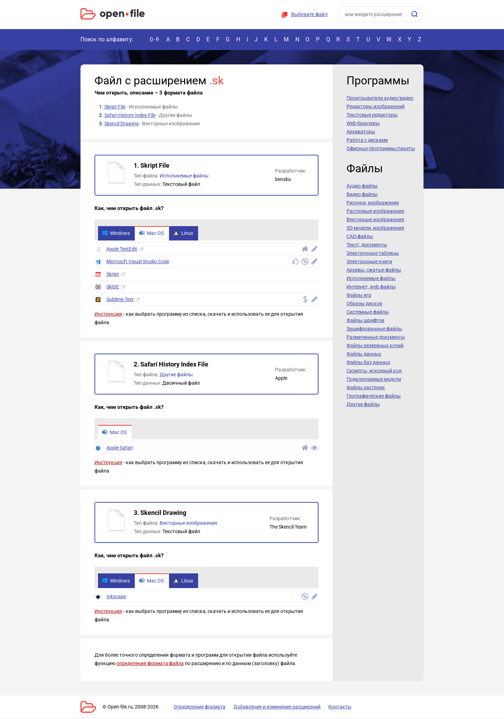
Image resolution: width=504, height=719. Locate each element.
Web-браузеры (363, 123)
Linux (185, 233)
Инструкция (108, 314)
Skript (112, 274)
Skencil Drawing (121, 123)
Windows (116, 233)
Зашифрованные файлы (374, 328)
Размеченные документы (375, 337)
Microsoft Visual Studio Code (137, 262)
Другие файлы (176, 375)
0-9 (155, 39)
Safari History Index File (129, 115)
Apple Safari (119, 448)
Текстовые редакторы (372, 115)
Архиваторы (360, 131)
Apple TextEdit (121, 249)
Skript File (114, 107)
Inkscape (116, 597)
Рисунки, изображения (372, 202)
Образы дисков (364, 303)
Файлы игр (358, 295)
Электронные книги (369, 261)
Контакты (333, 707)
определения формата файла (150, 664)
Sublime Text (120, 299)
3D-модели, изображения (375, 228)
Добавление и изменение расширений (272, 707)
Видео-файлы (362, 194)
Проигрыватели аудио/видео (379, 98)
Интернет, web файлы (371, 286)
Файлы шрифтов (365, 320)
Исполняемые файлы (184, 176)
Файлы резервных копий (375, 345)
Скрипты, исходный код (373, 371)
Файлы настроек (365, 387)
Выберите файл (309, 14)
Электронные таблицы (372, 253)
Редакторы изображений (375, 106)
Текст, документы (366, 244)
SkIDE (112, 287)
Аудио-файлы (362, 186)
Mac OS (152, 233)
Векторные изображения (188, 523)
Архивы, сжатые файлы (373, 270)
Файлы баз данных (368, 362)
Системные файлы (367, 312)
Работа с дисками (367, 140)
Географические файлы (373, 396)
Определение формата (197, 707)
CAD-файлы (359, 236)
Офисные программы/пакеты (380, 148)
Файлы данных (363, 354)
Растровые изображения (375, 211)
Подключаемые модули (373, 379)
